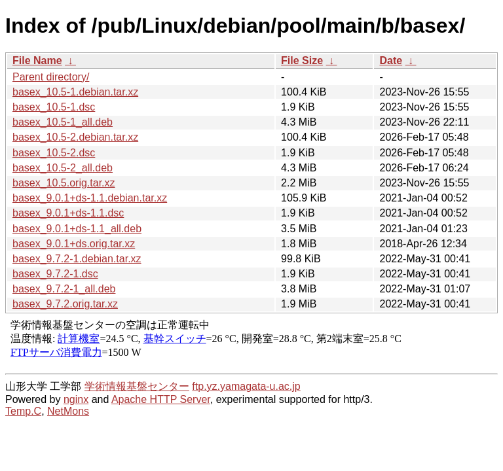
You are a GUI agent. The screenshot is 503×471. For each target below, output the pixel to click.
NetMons (68, 411)
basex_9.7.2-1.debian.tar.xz (76, 258)
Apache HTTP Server (160, 399)
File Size (302, 60)
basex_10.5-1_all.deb (62, 122)
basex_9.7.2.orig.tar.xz (65, 303)
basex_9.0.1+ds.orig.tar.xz (73, 243)
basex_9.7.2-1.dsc (55, 273)
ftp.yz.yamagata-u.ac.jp (246, 386)
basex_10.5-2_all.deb (62, 167)
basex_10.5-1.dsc (53, 107)
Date (390, 60)
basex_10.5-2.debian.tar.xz (75, 137)
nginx (76, 399)
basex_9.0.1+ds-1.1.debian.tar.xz (89, 197)
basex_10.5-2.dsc (53, 152)
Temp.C (23, 411)
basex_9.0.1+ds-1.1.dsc (68, 212)
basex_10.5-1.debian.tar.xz (75, 91)
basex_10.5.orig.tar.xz (63, 182)
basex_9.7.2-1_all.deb (63, 288)
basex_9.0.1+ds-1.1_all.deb (76, 228)
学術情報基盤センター (136, 386)
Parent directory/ (50, 76)
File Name (37, 60)
